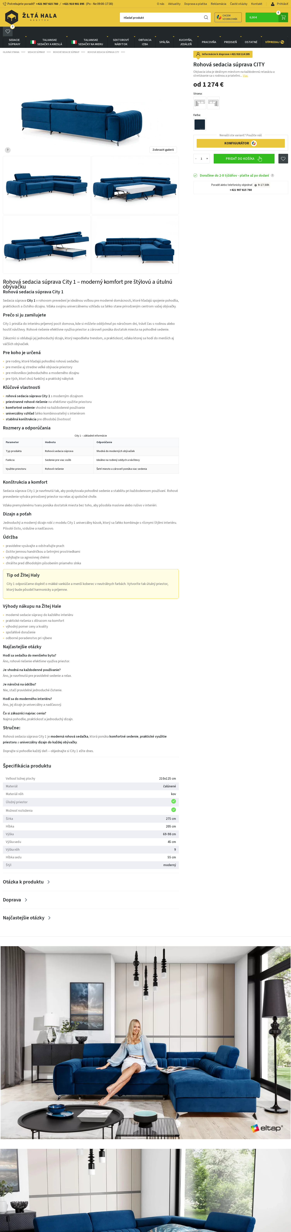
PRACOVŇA (209, 32)
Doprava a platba (195, 4)
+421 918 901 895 (73, 4)
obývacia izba (144, 32)
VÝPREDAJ (274, 32)
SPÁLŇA (164, 32)
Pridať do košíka (244, 149)
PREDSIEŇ (230, 32)
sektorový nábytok (121, 32)
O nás (160, 4)
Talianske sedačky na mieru (87, 32)
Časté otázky (238, 4)
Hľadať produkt (120, 18)
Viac (245, 66)
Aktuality (174, 4)
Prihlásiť (279, 4)
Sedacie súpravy (14, 32)
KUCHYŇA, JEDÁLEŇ (185, 32)
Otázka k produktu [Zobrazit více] (23, 872)
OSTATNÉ (251, 32)
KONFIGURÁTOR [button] (240, 134)
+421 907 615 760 (47, 4)
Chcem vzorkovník (213, 17)
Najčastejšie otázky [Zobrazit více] (23, 908)
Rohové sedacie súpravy (66, 42)
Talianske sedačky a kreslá (46, 32)
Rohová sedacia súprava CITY (103, 42)
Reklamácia (218, 4)
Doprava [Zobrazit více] (12, 890)
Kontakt (256, 4)
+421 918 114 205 (240, 45)
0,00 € (268, 17)
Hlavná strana (11, 42)
